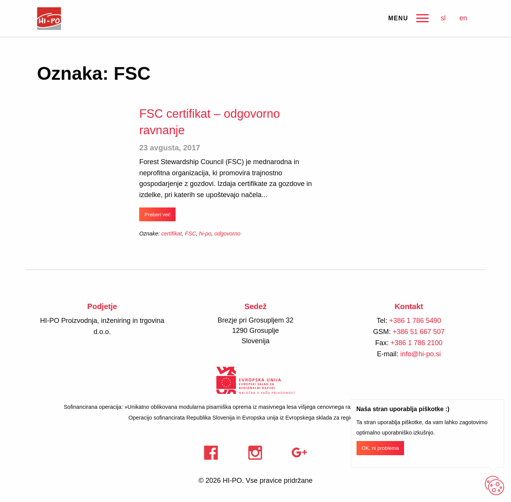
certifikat (171, 233)
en (463, 18)
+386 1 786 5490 (415, 320)
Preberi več (158, 214)
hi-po (205, 233)
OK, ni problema (380, 448)
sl (442, 18)
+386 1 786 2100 (417, 343)
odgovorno (227, 233)
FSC (190, 233)
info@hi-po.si (420, 354)
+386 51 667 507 (419, 332)
